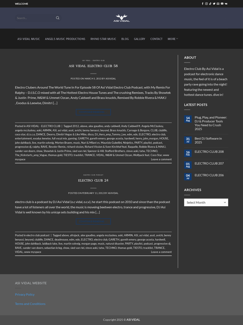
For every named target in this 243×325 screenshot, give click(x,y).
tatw (142, 151)
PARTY (138, 142)
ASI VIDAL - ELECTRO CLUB (93, 61)
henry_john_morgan (147, 138)
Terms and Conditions (30, 304)
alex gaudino (96, 126)
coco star (20, 134)
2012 (75, 126)
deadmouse (61, 239)
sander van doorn (25, 151)
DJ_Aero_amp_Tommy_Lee (110, 134)
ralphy (36, 146)
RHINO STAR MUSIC (103, 39)
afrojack (74, 235)
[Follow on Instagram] (206, 3)
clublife (163, 130)
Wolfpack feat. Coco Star (147, 155)
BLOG (125, 39)
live (34, 142)
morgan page (89, 243)
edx (135, 134)
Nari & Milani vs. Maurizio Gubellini (101, 142)
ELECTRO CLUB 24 (93, 181)
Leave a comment (161, 159)
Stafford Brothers (115, 151)
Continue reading (93, 112)
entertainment (23, 138)
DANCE (40, 134)
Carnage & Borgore (138, 130)
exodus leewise (42, 138)
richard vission (75, 146)
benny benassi (91, 130)
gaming (72, 138)
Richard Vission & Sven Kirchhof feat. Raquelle (111, 146)
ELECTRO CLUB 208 (209, 151)
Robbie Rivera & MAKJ (152, 146)
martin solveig (45, 142)
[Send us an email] (218, 3)
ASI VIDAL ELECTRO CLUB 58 (93, 66)
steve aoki (132, 151)
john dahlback (23, 142)
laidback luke (49, 243)
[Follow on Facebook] (202, 3)
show (39, 151)
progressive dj (23, 146)
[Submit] (57, 18)
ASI (55, 130)
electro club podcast (93, 175)
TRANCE (89, 155)
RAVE (44, 146)
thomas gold (55, 155)
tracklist (78, 155)
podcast (157, 142)
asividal (111, 78)
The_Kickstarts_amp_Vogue (31, 155)
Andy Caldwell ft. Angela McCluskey (142, 126)
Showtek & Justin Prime (57, 151)
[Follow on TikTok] (210, 3)
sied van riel (79, 151)
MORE (173, 39)
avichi (78, 130)
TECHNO (151, 151)
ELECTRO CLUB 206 (209, 175)
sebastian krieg (53, 247)
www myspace (32, 251)
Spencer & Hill (95, 151)
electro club (158, 134)
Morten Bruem (63, 142)
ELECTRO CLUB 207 (209, 163)
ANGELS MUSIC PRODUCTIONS (65, 39)
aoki (39, 130)
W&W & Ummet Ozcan (118, 155)
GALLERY (139, 39)
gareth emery (98, 138)
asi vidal (62, 130)
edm (129, 134)
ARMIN (47, 130)
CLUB (154, 130)
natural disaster (115, 243)
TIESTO (68, 155)
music (76, 142)
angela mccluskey (25, 130)
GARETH (83, 138)
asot (70, 130)
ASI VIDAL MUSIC (28, 39)
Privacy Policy (25, 294)
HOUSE (163, 138)
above (83, 126)
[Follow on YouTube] (222, 3)
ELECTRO (145, 134)
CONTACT (156, 39)
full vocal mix (59, 138)
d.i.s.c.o (31, 134)
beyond (104, 130)
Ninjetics (128, 142)
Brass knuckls (118, 130)
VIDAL (100, 155)
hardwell (129, 138)
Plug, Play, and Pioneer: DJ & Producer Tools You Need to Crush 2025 (211, 123)
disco (91, 134)
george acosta (115, 138)
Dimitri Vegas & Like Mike (71, 134)
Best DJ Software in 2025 (208, 140)
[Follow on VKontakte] (226, 3)
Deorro (51, 134)
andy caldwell (112, 126)
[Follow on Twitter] (214, 3)
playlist (148, 142)
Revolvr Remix (57, 146)
